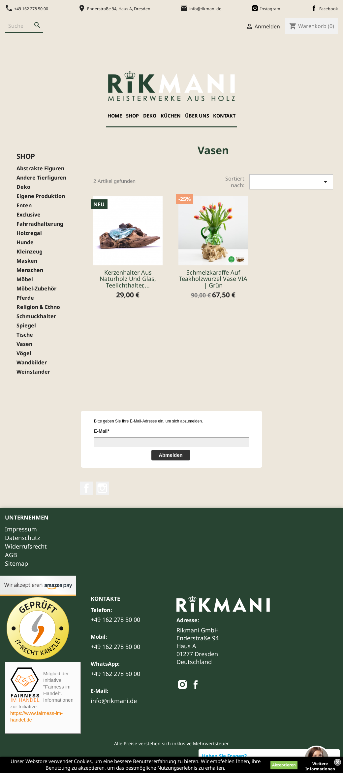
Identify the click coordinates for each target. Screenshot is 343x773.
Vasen (24, 344)
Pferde (25, 297)
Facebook (86, 488)
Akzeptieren (284, 765)
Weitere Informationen (320, 764)
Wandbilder (31, 362)
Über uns (197, 116)
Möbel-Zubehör (36, 288)
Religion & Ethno (38, 307)
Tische (24, 334)
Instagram (102, 488)
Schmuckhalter (36, 316)
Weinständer (33, 371)
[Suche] (18, 26)
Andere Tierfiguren (41, 177)
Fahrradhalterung (39, 223)
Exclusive (28, 214)
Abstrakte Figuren (40, 168)
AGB (11, 555)
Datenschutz (22, 538)
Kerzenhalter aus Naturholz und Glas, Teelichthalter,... (128, 278)
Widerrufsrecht (26, 546)
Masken (26, 260)
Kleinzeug (29, 251)
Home (115, 116)
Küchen (171, 116)
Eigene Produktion (40, 196)
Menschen (29, 270)
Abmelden (171, 455)
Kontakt (224, 116)
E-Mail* (101, 431)
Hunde (25, 242)
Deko (149, 116)
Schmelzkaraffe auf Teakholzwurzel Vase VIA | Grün (213, 278)
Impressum (21, 529)
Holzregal (29, 233)
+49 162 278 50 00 (115, 619)
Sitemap (16, 563)
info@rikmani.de (114, 701)
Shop (132, 116)
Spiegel (26, 325)
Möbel (24, 279)
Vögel (23, 353)
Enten (24, 205)
